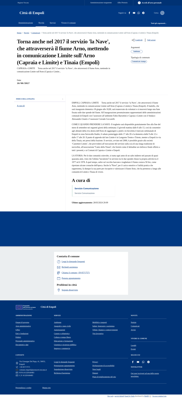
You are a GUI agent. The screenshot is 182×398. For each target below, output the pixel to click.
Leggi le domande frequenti (64, 362)
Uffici (18, 330)
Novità (25, 33)
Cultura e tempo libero (62, 337)
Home (19, 33)
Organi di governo (22, 322)
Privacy (95, 362)
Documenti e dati (22, 345)
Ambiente (57, 322)
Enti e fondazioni (22, 334)
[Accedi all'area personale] (149, 3)
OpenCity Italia (129, 396)
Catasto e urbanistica (62, 334)
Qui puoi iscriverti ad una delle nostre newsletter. (145, 374)
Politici (18, 337)
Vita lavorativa (98, 334)
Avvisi (133, 330)
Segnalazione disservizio (63, 369)
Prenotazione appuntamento (64, 366)
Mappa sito (46, 388)
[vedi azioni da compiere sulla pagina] (149, 40)
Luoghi (133, 345)
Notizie (133, 322)
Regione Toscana (23, 3)
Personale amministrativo (25, 341)
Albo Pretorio (122, 3)
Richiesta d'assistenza (62, 373)
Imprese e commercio (62, 348)
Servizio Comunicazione (87, 188)
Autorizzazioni (59, 330)
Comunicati (34, 33)
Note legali (96, 369)
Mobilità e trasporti (99, 322)
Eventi (133, 349)
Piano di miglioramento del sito (104, 377)
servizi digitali (119, 396)
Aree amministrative (23, 326)
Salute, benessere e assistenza (103, 326)
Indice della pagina (40, 99)
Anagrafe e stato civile (62, 326)
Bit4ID (146, 396)
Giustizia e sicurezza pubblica (65, 345)
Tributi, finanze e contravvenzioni (105, 330)
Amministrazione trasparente (101, 3)
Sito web (110, 396)
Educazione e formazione (63, 341)
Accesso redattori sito (159, 396)
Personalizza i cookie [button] (23, 388)
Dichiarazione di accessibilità (103, 366)
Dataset (95, 373)
